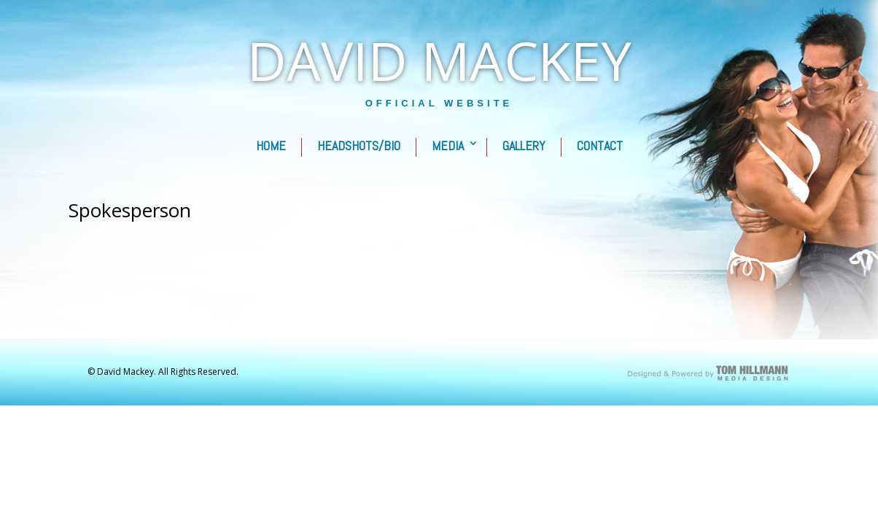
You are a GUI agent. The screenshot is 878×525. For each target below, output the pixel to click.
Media (448, 146)
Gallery (523, 146)
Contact (600, 146)
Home (271, 146)
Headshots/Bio (358, 146)
